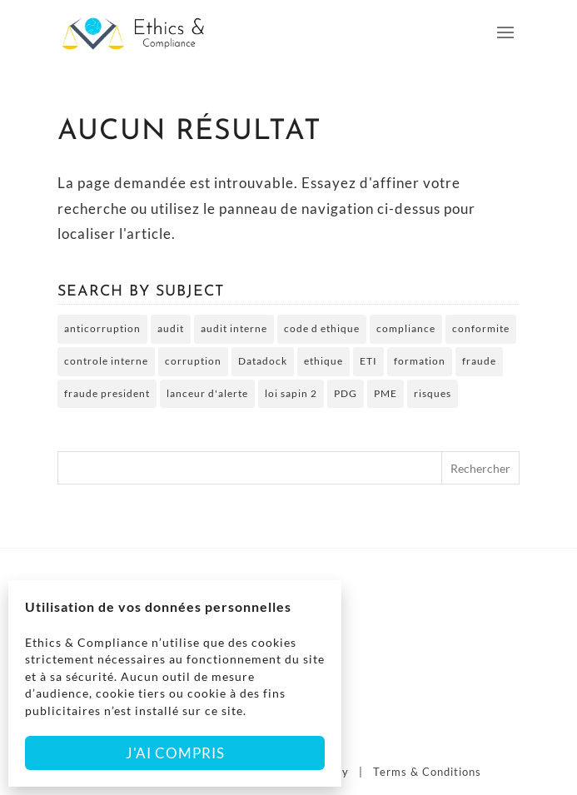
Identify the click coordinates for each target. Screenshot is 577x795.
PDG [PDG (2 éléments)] (345, 393)
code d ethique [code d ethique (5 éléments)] (322, 328)
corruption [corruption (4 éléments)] (193, 361)
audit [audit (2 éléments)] (170, 328)
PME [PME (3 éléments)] (385, 393)
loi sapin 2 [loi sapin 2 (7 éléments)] (291, 393)
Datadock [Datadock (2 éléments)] (262, 361)
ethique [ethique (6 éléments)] (323, 361)
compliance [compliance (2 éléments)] (405, 328)
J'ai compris (175, 753)
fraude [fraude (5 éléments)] (479, 361)
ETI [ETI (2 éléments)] (368, 361)
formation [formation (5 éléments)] (419, 361)
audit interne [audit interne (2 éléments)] (234, 328)
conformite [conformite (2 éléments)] (481, 328)
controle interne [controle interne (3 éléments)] (106, 361)
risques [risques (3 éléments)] (432, 393)
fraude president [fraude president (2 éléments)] (107, 393)
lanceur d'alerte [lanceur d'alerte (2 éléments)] (207, 393)
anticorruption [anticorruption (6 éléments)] (102, 328)
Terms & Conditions (427, 771)
